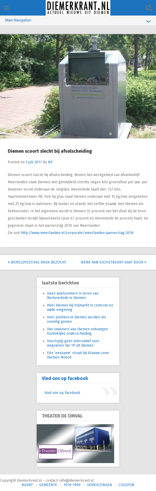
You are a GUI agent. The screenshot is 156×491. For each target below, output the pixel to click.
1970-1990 (72, 485)
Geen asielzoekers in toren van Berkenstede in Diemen (72, 295)
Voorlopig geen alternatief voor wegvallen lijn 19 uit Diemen (73, 343)
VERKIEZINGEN (99, 485)
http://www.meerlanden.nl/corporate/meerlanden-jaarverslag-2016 (77, 233)
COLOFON (126, 485)
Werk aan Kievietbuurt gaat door (113, 262)
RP (50, 162)
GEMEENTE (48, 485)
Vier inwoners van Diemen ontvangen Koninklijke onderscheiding (77, 331)
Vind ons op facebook (65, 378)
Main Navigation (78, 21)
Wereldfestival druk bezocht (37, 262)
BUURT (27, 485)
